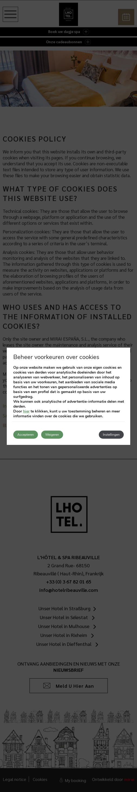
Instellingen (111, 434)
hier (26, 411)
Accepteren (25, 434)
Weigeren (52, 434)
